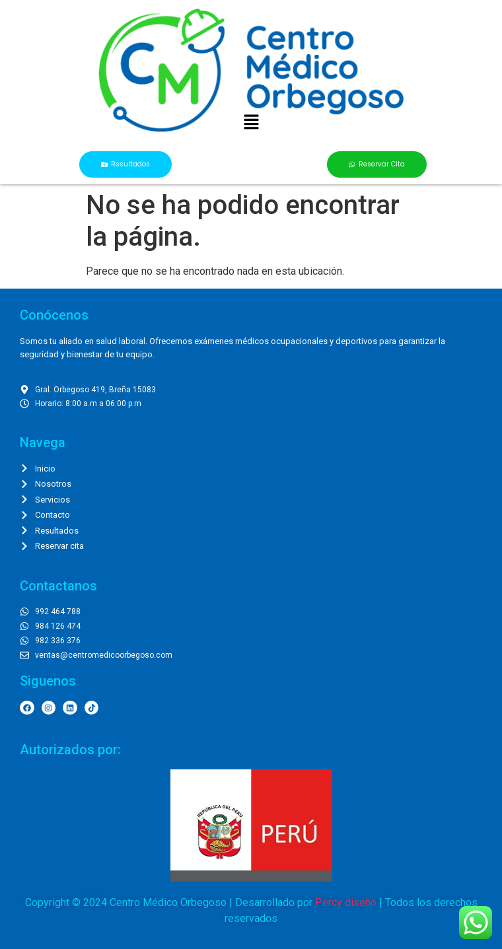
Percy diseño (346, 902)
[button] (251, 122)
